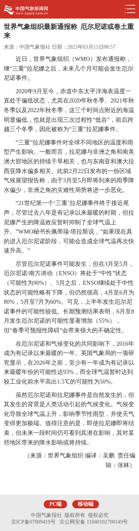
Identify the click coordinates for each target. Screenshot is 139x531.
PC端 (55, 504)
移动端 (85, 504)
